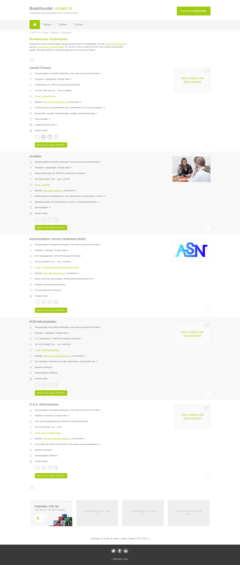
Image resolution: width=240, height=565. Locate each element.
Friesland (39, 79)
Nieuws (47, 24)
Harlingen (49, 333)
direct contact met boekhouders (50, 47)
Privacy (125, 559)
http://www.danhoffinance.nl (55, 102)
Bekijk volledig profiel (51, 145)
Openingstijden (43, 119)
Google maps (65, 79)
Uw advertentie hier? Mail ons (97, 512)
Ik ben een (194, 11)
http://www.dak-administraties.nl (57, 438)
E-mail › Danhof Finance (45, 96)
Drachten (49, 415)
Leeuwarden (50, 79)
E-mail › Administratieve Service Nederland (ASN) (57, 267)
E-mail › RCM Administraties (47, 350)
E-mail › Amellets (42, 185)
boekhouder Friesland (114, 44)
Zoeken (63, 24)
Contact (78, 24)
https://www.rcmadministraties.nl (57, 356)
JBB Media (117, 559)
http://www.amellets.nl (52, 190)
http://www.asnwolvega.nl (54, 273)
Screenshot (75, 102)
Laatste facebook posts (46, 125)
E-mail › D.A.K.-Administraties (48, 433)
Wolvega (49, 250)
